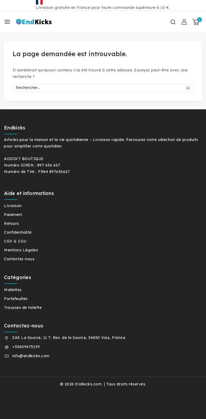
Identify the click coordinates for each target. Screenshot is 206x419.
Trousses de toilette (23, 307)
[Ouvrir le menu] (7, 22)
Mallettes (13, 289)
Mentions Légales (21, 250)
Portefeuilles (16, 298)
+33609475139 (26, 346)
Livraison (13, 205)
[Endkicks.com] (40, 22)
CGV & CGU (15, 241)
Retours (11, 223)
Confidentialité (18, 232)
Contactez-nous (19, 259)
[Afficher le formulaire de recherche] (173, 22)
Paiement (13, 214)
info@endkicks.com (31, 355)
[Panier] (197, 22)
